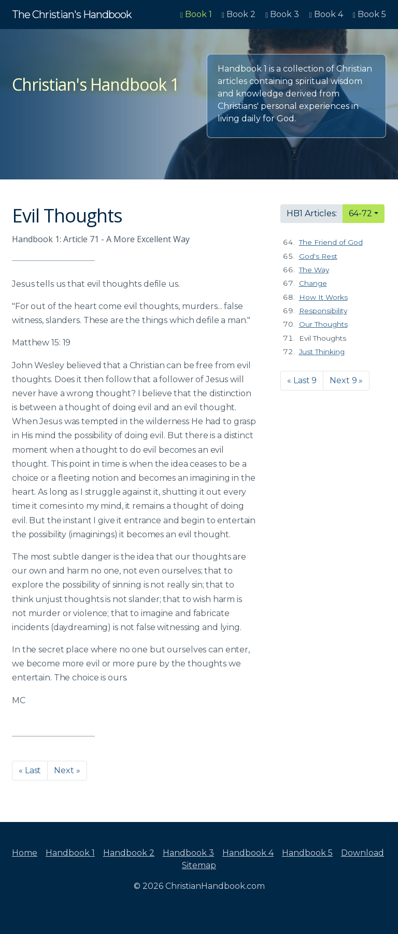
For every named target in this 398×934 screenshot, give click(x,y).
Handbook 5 (307, 853)
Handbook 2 (128, 853)
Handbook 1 (70, 853)
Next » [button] (67, 770)
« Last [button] (30, 770)
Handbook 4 (248, 853)
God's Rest (318, 256)
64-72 (360, 213)
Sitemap (199, 865)
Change (313, 283)
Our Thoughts (323, 324)
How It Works (323, 297)
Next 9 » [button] (346, 380)
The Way (314, 270)
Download (362, 853)
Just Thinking (322, 351)
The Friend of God (331, 242)
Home (24, 853)
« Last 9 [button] (302, 380)
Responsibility (323, 310)
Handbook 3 (188, 853)
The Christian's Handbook (72, 14)
